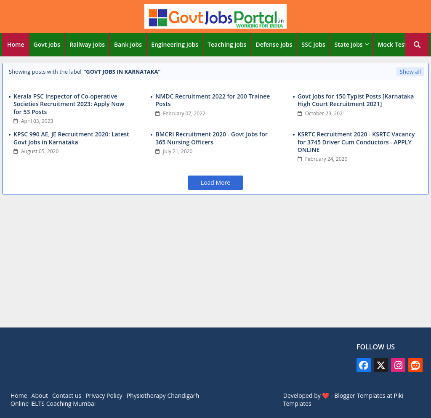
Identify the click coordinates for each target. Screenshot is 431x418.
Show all (410, 71)
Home (15, 44)
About (40, 395)
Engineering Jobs (174, 44)
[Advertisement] (215, 262)
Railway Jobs (87, 44)
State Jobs (349, 44)
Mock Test (392, 44)
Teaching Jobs (227, 44)
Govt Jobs (47, 44)
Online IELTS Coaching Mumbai (53, 403)
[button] (417, 44)
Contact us (66, 395)
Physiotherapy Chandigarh (163, 395)
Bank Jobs (128, 44)
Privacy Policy (103, 395)
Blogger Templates (359, 395)
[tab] (15, 44)
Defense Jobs (273, 44)
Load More (215, 182)
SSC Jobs (313, 44)
